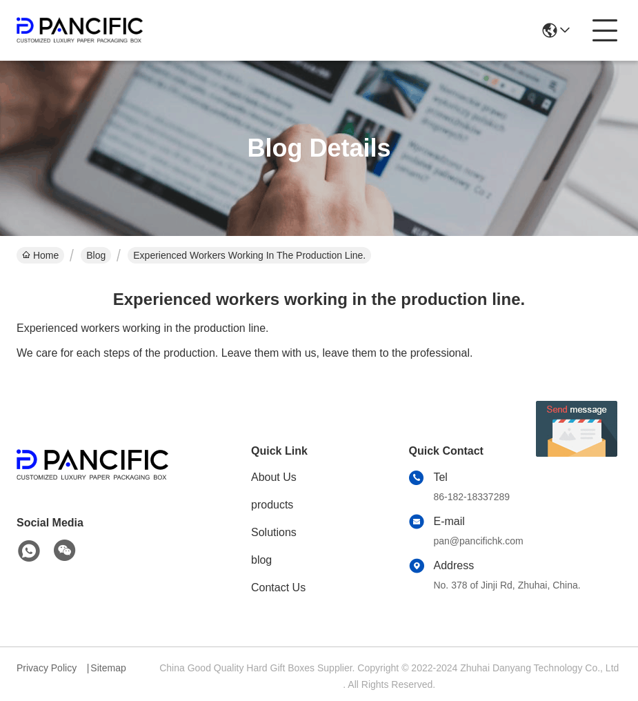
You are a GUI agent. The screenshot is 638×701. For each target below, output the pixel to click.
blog (261, 560)
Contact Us (278, 587)
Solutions (274, 532)
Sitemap (108, 667)
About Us (274, 477)
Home (40, 255)
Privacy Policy (47, 667)
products (272, 505)
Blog (96, 255)
